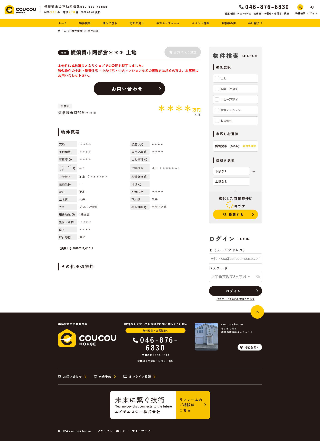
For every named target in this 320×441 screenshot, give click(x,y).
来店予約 (102, 376)
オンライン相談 (137, 376)
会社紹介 (254, 23)
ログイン (233, 290)
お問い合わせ (127, 88)
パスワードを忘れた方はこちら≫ (235, 299)
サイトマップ (141, 430)
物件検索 (85, 23)
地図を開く (249, 347)
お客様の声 (228, 23)
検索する (233, 214)
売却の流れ (137, 23)
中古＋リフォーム (168, 23)
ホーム (62, 23)
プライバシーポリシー (113, 430)
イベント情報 (200, 23)
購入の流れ (110, 23)
